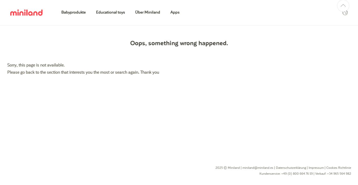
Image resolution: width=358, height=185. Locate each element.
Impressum (316, 168)
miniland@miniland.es (257, 168)
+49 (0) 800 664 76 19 (297, 173)
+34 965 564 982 (339, 173)
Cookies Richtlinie (338, 168)
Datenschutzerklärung (291, 168)
